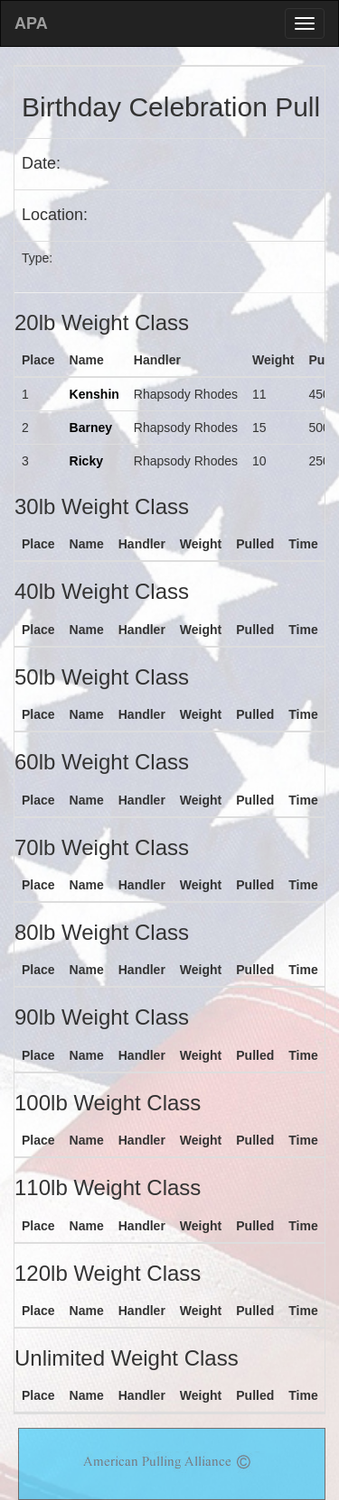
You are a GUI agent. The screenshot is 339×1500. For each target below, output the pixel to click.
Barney (91, 427)
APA (31, 23)
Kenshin (94, 394)
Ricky (86, 461)
